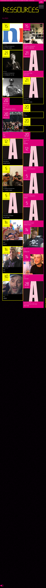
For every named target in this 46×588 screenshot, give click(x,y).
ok (44, 1)
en (41, 2)
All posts (5, 18)
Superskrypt (45, 301)
